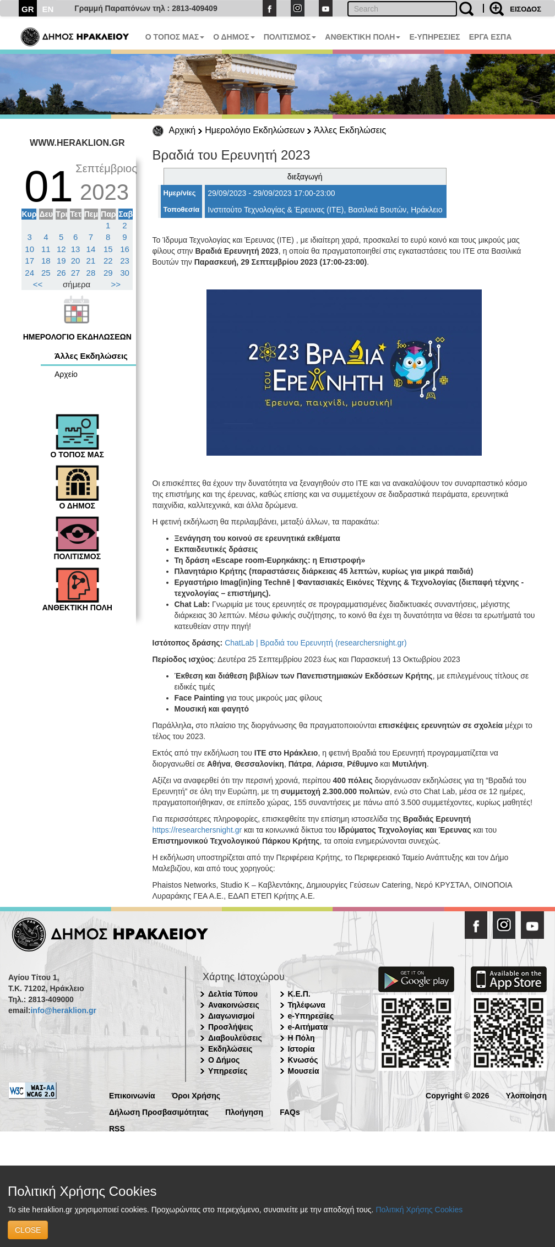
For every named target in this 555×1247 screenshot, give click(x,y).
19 (61, 260)
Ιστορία (301, 1048)
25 (46, 272)
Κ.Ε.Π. (299, 993)
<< (38, 284)
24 (29, 272)
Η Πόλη (301, 1037)
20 (75, 260)
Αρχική (182, 130)
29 (108, 272)
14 (91, 249)
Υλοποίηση (526, 1094)
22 (108, 260)
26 (61, 272)
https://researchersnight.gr (197, 829)
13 (75, 249)
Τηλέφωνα (306, 1004)
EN (48, 9)
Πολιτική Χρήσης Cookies (419, 1209)
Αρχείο (66, 374)
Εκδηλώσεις (230, 1048)
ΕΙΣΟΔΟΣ (525, 9)
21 (91, 260)
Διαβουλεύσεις (235, 1037)
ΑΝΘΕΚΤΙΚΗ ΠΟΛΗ (362, 36)
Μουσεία (303, 1070)
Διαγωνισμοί (231, 1015)
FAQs (290, 1111)
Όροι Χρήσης (196, 1094)
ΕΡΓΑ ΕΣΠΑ (490, 36)
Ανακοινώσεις (233, 1004)
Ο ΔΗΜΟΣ (233, 36)
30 (124, 272)
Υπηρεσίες (227, 1070)
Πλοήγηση (244, 1111)
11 (46, 249)
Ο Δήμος (224, 1059)
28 (91, 272)
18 (46, 260)
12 (61, 249)
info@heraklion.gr (63, 1010)
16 (124, 249)
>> (116, 284)
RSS (117, 1127)
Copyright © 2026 (457, 1094)
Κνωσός (303, 1059)
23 (124, 260)
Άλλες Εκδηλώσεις (350, 130)
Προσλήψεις (230, 1026)
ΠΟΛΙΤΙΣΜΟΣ (290, 36)
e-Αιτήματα (308, 1026)
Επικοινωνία (132, 1094)
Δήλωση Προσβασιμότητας (159, 1111)
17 (29, 260)
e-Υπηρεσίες (311, 1015)
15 (108, 249)
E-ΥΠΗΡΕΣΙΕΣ (434, 36)
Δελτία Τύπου (233, 993)
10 (29, 249)
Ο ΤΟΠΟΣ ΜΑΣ (174, 36)
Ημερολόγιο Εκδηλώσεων (254, 130)
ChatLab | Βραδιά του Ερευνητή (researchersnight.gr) (315, 642)
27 (75, 272)
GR (27, 9)
